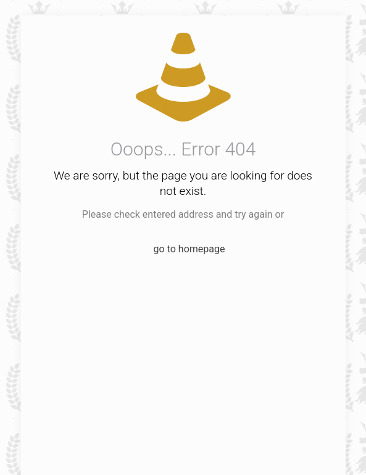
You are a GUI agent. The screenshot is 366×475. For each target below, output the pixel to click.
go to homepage (189, 249)
